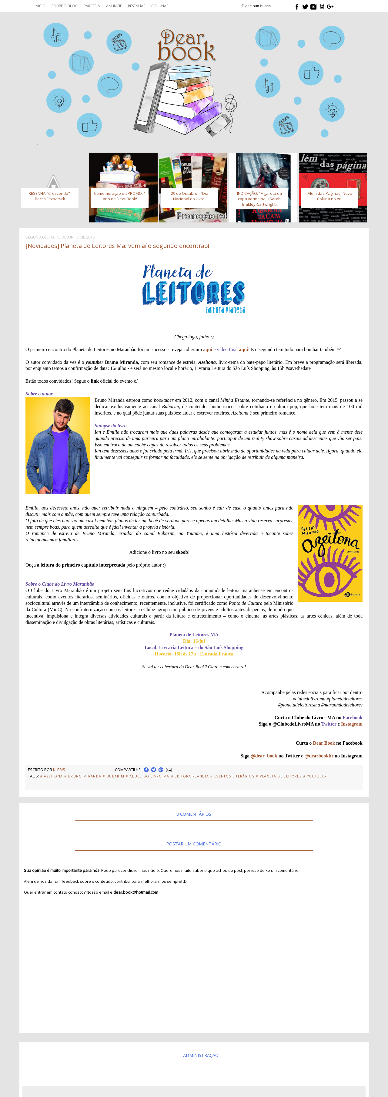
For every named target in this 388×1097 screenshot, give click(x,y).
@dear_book (264, 755)
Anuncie (114, 5)
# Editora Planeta (190, 776)
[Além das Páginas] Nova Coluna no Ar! (329, 196)
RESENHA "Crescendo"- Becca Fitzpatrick (49, 196)
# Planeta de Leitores (279, 776)
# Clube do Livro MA (147, 776)
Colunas (159, 5)
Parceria (92, 5)
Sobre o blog (65, 5)
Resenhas (136, 5)
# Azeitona (51, 776)
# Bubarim (113, 776)
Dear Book (324, 743)
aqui (207, 349)
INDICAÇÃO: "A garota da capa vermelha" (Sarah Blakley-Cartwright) (259, 199)
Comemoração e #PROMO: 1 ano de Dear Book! (120, 196)
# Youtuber (315, 776)
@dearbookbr (318, 755)
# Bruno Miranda (82, 776)
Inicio (40, 5)
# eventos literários (232, 776)
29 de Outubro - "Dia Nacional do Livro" (189, 196)
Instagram (352, 723)
